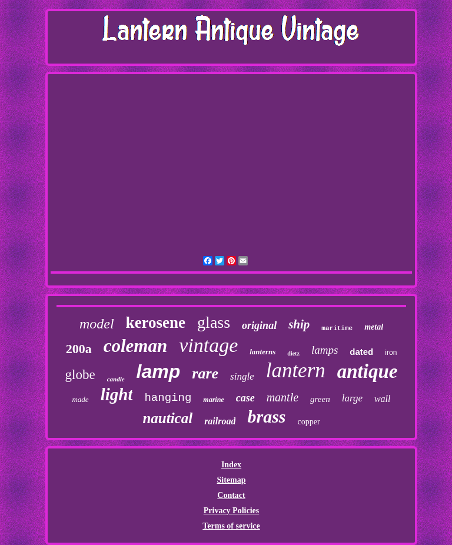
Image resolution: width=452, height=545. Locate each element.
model (96, 323)
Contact (231, 495)
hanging (167, 397)
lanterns (262, 351)
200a (79, 348)
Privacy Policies (231, 510)
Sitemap (231, 480)
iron (391, 352)
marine (213, 400)
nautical (167, 418)
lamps (324, 350)
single (242, 376)
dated (361, 352)
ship (299, 324)
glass (213, 322)
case (245, 398)
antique (367, 371)
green (320, 399)
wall (382, 399)
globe (80, 374)
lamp (159, 371)
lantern (295, 370)
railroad (219, 421)
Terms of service (231, 525)
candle (116, 379)
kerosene (156, 322)
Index (231, 464)
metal (373, 327)
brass (266, 416)
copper (309, 421)
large (352, 398)
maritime (337, 328)
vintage (208, 345)
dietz (293, 353)
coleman (136, 345)
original (259, 325)
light (117, 394)
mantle (282, 397)
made (80, 399)
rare (205, 373)
